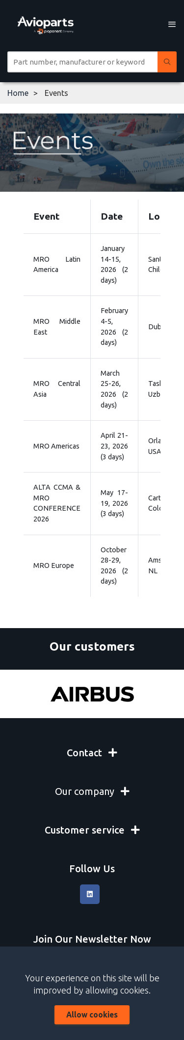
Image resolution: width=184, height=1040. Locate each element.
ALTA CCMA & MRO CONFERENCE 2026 (56, 503)
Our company (92, 791)
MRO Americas (56, 446)
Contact (92, 752)
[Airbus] (92, 693)
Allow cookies (92, 1014)
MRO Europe (53, 565)
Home (17, 93)
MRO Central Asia (56, 389)
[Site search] (82, 61)
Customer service (92, 830)
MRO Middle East (56, 326)
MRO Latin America (56, 264)
